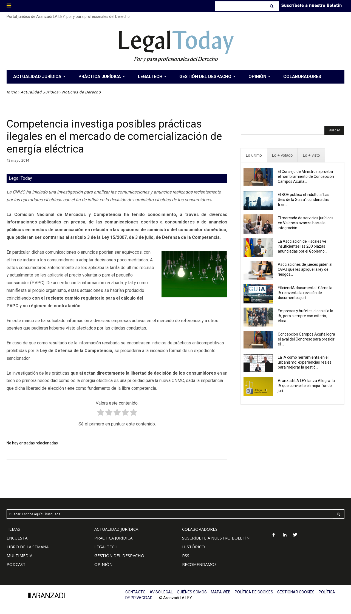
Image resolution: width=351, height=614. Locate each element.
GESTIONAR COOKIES (296, 592)
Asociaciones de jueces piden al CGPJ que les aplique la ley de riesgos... (305, 269)
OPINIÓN (103, 564)
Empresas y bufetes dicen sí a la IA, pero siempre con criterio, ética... (305, 316)
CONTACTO (135, 592)
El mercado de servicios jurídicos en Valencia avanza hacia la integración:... (305, 223)
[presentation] (253, 155)
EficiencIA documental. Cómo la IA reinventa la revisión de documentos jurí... (305, 293)
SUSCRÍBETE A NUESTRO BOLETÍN (216, 538)
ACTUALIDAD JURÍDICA (116, 529)
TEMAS (13, 529)
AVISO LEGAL (161, 592)
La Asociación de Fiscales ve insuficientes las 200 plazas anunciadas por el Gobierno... (302, 246)
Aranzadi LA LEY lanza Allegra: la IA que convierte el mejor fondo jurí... (306, 385)
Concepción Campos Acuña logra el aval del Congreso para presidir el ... (306, 339)
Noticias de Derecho (81, 92)
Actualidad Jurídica (40, 92)
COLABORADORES (199, 529)
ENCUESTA (17, 538)
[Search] (272, 6)
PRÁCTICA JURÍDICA (113, 538)
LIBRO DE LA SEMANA (28, 546)
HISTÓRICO (193, 546)
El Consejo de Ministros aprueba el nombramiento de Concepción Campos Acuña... (306, 176)
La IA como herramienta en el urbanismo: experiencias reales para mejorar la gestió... (305, 362)
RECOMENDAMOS (199, 564)
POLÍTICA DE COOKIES (254, 592)
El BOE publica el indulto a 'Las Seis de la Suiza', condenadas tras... (303, 199)
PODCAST (16, 564)
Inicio (12, 92)
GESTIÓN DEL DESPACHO (119, 555)
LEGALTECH (106, 546)
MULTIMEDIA (19, 555)
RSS (185, 555)
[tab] (253, 155)
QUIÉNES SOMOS (192, 592)
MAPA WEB (221, 592)
